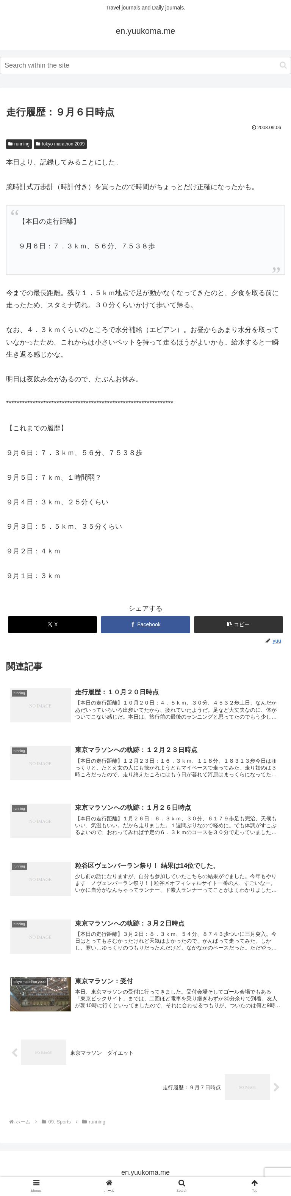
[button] (283, 65)
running (19, 144)
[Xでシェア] (52, 624)
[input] (145, 65)
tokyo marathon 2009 (60, 144)
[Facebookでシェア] (145, 624)
